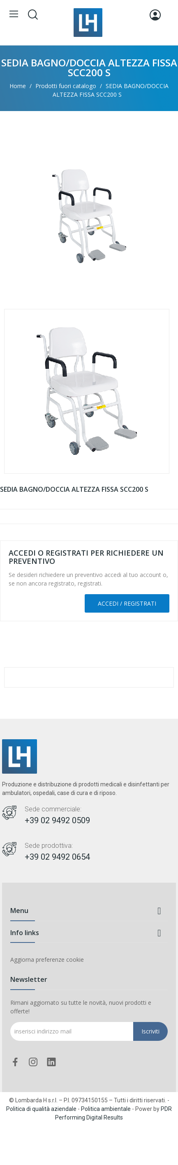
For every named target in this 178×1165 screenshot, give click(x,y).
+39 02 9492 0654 (57, 857)
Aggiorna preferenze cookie (47, 959)
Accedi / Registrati (127, 603)
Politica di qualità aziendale (41, 1109)
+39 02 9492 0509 (57, 820)
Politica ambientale (106, 1109)
